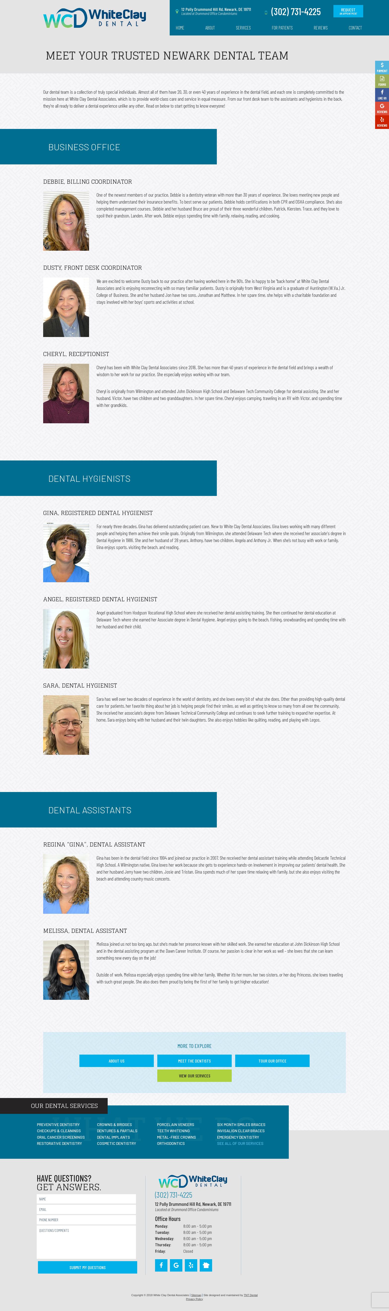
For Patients (282, 27)
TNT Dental (251, 1295)
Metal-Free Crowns (176, 1137)
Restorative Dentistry (59, 1143)
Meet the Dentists (194, 1061)
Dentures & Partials (117, 1130)
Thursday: (163, 1244)
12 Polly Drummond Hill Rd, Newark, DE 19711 (193, 1206)
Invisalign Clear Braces (241, 1130)
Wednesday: (164, 1238)
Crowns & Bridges (114, 1124)
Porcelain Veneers (175, 1124)
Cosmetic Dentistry (116, 1143)
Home (180, 27)
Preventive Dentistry (58, 1124)
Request (348, 11)
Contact (355, 27)
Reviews (321, 27)
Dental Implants (113, 1137)
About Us (117, 1061)
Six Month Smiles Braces (241, 1124)
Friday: (160, 1251)
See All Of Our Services (240, 1143)
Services (243, 27)
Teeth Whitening (173, 1130)
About (210, 27)
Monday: (161, 1226)
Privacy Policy (194, 1299)
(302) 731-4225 (291, 11)
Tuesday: (162, 1232)
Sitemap (196, 1295)
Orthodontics (171, 1143)
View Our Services (194, 1075)
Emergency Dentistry (238, 1137)
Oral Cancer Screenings (61, 1137)
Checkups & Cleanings (59, 1130)
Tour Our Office (273, 1061)
